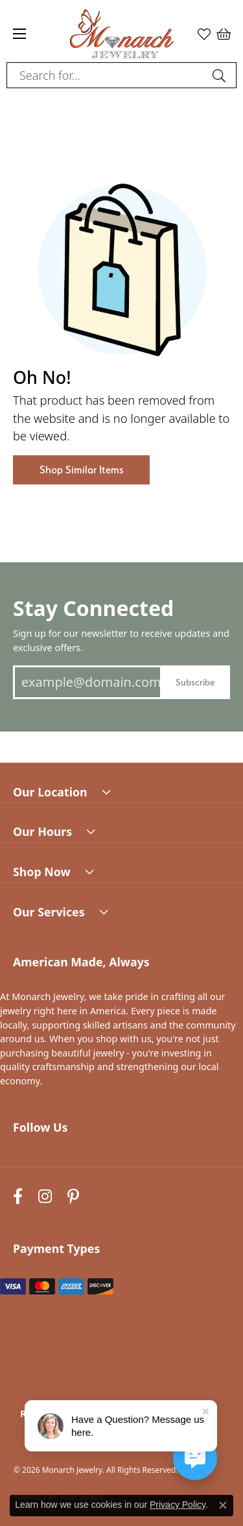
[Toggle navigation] (19, 34)
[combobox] (106, 75)
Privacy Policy (177, 1504)
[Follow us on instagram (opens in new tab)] (45, 1196)
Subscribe (195, 681)
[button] (204, 34)
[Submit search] (221, 75)
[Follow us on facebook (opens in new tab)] (18, 1196)
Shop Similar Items (81, 470)
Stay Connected (93, 608)
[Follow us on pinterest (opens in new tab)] (73, 1196)
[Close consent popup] (223, 1505)
